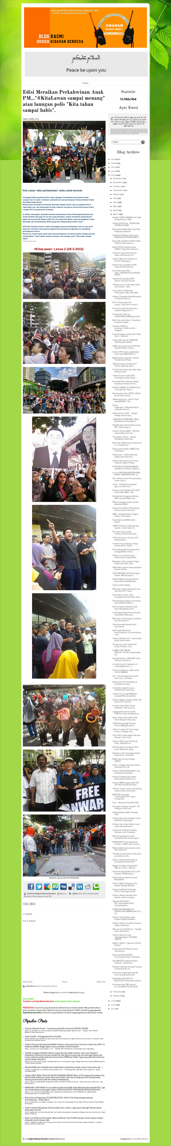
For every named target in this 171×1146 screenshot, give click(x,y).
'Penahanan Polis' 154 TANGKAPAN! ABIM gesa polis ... (126, 316)
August (116, 194)
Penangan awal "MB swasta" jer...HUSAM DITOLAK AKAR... (125, 986)
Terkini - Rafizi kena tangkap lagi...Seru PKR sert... (124, 486)
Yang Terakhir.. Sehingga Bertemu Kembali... (43, 1037)
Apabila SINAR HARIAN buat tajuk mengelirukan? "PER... (126, 219)
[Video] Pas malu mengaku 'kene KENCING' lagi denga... (126, 819)
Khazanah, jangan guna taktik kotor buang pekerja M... (125, 974)
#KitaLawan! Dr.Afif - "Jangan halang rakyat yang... (124, 414)
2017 (113, 167)
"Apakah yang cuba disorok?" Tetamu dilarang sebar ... (124, 365)
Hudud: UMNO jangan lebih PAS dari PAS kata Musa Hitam (125, 784)
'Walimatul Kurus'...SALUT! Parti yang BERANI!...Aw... (125, 401)
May (115, 206)
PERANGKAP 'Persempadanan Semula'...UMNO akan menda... (126, 843)
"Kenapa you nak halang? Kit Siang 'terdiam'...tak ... (124, 646)
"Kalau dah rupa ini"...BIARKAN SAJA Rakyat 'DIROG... (125, 341)
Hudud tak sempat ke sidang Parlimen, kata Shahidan (124, 831)
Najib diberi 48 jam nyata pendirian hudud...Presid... (126, 569)
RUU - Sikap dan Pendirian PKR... (126, 803)
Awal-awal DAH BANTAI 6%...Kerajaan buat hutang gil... (126, 956)
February (117, 992)
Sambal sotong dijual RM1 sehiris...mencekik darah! (123, 280)
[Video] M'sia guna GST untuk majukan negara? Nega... (125, 462)
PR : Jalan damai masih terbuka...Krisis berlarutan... (124, 533)
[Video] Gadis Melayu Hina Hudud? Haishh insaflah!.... (124, 919)
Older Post (101, 982)
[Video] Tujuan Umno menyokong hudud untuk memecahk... (127, 790)
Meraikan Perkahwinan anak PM (37, 897)
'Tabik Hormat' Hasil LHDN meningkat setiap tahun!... (124, 377)
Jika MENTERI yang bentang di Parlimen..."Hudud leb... (125, 962)
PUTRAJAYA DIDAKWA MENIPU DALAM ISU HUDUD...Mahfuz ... (126, 468)
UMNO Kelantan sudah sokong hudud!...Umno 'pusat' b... (125, 527)
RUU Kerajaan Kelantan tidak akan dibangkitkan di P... (124, 608)
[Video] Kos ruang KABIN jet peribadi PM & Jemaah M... (124, 695)
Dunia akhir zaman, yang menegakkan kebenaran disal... (126, 596)
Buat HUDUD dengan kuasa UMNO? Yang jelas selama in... (125, 248)
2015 (113, 175)
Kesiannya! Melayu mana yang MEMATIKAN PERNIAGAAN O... (126, 236)
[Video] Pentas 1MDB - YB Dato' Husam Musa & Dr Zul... (126, 432)
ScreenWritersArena (139, 1139)
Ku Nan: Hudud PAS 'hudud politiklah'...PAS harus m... (124, 707)
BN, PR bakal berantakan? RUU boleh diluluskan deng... (125, 748)
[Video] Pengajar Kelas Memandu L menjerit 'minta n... (126, 298)
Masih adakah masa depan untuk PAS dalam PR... (126, 849)
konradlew (62, 993)
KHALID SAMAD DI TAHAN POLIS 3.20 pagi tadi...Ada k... (126, 389)
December (117, 179)
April (115, 210)
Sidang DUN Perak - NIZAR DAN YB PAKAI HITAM (125, 225)
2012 (113, 1009)
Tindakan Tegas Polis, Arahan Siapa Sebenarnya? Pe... (124, 254)
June (115, 202)
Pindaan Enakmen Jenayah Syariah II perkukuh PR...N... (127, 968)
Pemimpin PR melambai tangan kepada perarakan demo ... (125, 383)
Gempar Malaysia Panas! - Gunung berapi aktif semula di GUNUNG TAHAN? (56, 1029)
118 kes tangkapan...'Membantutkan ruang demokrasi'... (125, 407)
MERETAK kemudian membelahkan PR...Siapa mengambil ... (123, 797)
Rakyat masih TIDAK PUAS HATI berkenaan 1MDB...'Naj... (125, 492)
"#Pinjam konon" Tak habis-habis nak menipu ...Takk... (126, 286)
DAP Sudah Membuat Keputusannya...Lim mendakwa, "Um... (126, 633)
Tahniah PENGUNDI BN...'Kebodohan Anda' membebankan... (123, 904)
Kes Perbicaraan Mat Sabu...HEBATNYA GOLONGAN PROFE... (126, 273)
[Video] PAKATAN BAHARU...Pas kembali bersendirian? (126, 772)
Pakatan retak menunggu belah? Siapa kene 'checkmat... (126, 754)
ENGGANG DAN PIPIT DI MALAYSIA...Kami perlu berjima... (127, 980)
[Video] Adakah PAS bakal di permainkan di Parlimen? (124, 861)
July (114, 198)
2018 (113, 163)
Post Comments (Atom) (47, 986)
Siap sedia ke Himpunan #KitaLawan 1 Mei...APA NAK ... (125, 292)
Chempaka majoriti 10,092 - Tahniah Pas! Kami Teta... (123, 689)
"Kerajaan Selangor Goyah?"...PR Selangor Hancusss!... (126, 808)
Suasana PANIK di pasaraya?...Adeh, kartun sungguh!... (123, 328)
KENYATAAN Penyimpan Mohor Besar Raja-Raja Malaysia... (125, 580)
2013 (113, 1005)
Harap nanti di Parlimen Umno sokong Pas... (125, 950)
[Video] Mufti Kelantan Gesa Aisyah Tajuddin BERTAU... (124, 885)
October (117, 187)
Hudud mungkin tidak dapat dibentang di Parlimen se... (124, 778)
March (116, 214)
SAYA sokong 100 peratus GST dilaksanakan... (125, 539)
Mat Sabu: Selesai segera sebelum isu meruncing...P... (126, 620)
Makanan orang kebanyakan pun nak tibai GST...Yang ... (126, 590)
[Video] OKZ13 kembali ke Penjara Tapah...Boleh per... (126, 924)
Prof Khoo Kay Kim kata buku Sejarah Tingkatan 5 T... (125, 310)
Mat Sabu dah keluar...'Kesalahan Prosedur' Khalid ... (126, 321)
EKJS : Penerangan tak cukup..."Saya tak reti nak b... (125, 304)
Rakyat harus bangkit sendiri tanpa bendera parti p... (124, 266)
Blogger (81, 993)
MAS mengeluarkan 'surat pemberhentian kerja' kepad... (126, 837)
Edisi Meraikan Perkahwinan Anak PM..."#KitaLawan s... (126, 426)
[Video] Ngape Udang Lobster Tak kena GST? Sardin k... (127, 701)
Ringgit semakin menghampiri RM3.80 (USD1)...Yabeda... (124, 867)
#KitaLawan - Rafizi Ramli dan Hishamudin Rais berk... (125, 456)
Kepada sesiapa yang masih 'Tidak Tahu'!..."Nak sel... (126, 335)
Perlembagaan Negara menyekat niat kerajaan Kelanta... (126, 602)
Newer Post (27, 982)
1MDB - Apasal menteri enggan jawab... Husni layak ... (125, 515)
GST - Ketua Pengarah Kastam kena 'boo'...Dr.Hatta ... (125, 677)
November (117, 183)
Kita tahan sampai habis (88, 894)
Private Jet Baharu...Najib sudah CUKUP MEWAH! (125, 671)
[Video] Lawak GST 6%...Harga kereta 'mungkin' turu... (125, 731)
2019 (113, 159)
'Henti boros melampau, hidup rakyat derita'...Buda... (125, 545)
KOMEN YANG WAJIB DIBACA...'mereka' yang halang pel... (126, 653)
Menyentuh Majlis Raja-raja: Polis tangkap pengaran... (126, 230)
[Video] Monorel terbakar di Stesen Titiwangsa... (124, 260)
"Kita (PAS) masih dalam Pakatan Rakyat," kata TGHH (126, 736)
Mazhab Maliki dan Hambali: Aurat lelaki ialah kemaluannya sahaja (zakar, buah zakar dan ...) (64, 1068)
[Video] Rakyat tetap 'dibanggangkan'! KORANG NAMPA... (124, 937)
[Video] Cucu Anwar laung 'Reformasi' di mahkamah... (124, 557)
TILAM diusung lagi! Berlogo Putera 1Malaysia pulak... (124, 725)
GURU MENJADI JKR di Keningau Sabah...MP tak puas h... (126, 574)
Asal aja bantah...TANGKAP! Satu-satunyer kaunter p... (126, 660)
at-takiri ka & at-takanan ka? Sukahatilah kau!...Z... (125, 665)
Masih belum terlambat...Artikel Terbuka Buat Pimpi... (125, 359)
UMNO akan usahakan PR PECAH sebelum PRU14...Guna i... (126, 347)
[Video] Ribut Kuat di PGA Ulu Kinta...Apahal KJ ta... (125, 742)
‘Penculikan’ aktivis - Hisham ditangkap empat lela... (124, 438)
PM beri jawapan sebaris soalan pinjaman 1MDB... (125, 503)
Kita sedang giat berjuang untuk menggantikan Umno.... (126, 551)
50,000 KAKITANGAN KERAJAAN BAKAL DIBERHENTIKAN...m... (126, 474)
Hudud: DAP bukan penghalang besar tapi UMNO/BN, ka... (125, 353)
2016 (113, 171)
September (118, 190)
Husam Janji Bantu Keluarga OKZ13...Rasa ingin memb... (124, 891)
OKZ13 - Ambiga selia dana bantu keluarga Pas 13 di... (126, 766)
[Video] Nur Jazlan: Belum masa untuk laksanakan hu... (125, 825)
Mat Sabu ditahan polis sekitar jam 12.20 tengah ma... (127, 444)
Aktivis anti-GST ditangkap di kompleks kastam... (124, 683)
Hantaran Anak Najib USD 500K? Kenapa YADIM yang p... (126, 873)
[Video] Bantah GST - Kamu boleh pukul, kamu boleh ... (127, 640)
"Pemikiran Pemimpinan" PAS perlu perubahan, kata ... (126, 855)
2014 (113, 1001)
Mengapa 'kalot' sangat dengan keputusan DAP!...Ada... (125, 563)
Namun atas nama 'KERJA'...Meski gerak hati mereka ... (126, 395)
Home (85, 83)
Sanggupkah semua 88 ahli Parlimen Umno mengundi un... (126, 713)
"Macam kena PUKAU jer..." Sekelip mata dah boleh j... (126, 930)
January (116, 996)
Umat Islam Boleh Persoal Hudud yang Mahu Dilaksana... (126, 614)
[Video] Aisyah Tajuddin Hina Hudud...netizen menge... (124, 897)
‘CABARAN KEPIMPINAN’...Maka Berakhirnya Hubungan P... (125, 420)
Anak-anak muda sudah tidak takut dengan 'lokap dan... (124, 719)
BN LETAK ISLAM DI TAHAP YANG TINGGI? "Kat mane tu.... (126, 242)
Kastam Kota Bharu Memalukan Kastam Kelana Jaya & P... (126, 509)
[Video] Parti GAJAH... (121, 585)
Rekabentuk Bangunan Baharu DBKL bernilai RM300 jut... (125, 497)
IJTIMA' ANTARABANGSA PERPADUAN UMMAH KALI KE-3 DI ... (126, 912)
